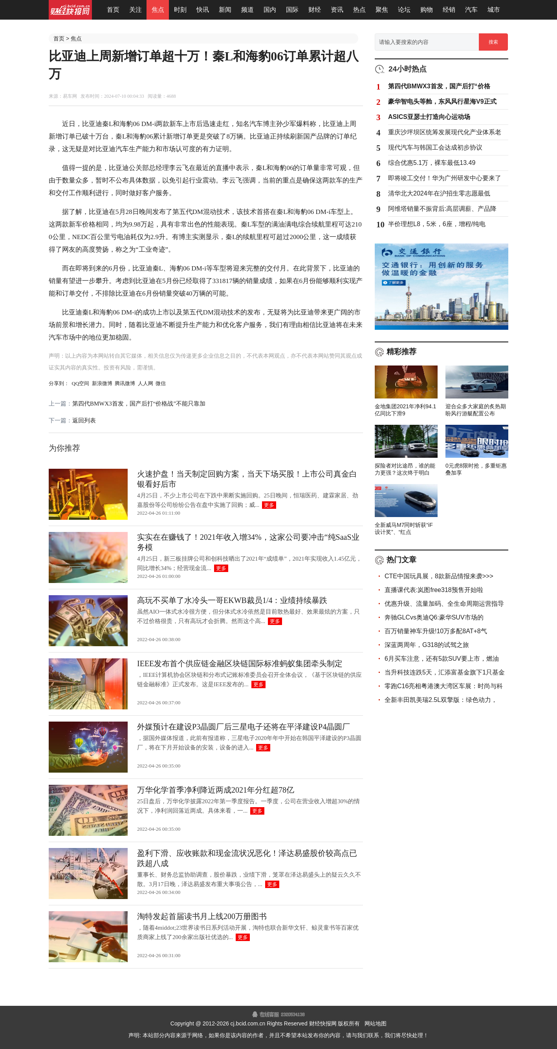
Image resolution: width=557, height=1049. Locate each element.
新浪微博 (102, 383)
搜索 (493, 42)
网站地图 (376, 1023)
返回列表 (84, 420)
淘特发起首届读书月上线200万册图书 (202, 916)
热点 (359, 9)
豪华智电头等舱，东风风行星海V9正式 (442, 101)
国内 (270, 9)
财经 (314, 9)
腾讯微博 (125, 383)
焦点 (158, 9)
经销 (449, 9)
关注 (135, 9)
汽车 (471, 9)
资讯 (337, 9)
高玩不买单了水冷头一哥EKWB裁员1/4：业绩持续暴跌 (232, 600)
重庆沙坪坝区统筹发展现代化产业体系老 (444, 132)
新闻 (225, 9)
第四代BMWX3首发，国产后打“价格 (439, 86)
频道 (247, 9)
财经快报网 (323, 1023)
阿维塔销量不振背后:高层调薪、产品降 (442, 208)
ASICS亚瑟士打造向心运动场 (429, 116)
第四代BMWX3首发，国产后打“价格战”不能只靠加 (138, 403)
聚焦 (382, 9)
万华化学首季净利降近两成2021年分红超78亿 (215, 790)
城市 (493, 9)
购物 (426, 9)
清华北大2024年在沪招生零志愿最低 (439, 193)
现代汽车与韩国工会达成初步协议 (435, 147)
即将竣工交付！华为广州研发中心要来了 (444, 178)
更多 (269, 505)
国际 (292, 9)
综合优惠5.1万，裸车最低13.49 (431, 162)
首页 (113, 9)
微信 (161, 383)
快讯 (202, 9)
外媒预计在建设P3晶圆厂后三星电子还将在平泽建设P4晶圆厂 (243, 726)
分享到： (59, 383)
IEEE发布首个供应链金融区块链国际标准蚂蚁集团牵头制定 (240, 663)
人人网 (145, 383)
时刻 (180, 9)
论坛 (404, 9)
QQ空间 (81, 383)
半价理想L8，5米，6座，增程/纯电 (437, 224)
